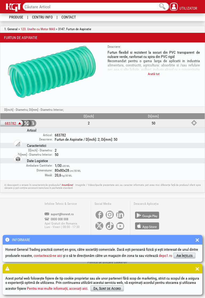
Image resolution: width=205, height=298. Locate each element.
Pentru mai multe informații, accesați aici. (57, 288)
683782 (10, 123)
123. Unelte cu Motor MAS (38, 29)
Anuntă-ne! (67, 184)
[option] (52, 72)
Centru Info (42, 17)
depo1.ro (165, 255)
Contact (68, 17)
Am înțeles (184, 255)
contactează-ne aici (48, 255)
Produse (16, 17)
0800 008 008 (56, 219)
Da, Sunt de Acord (107, 288)
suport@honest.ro (59, 214)
